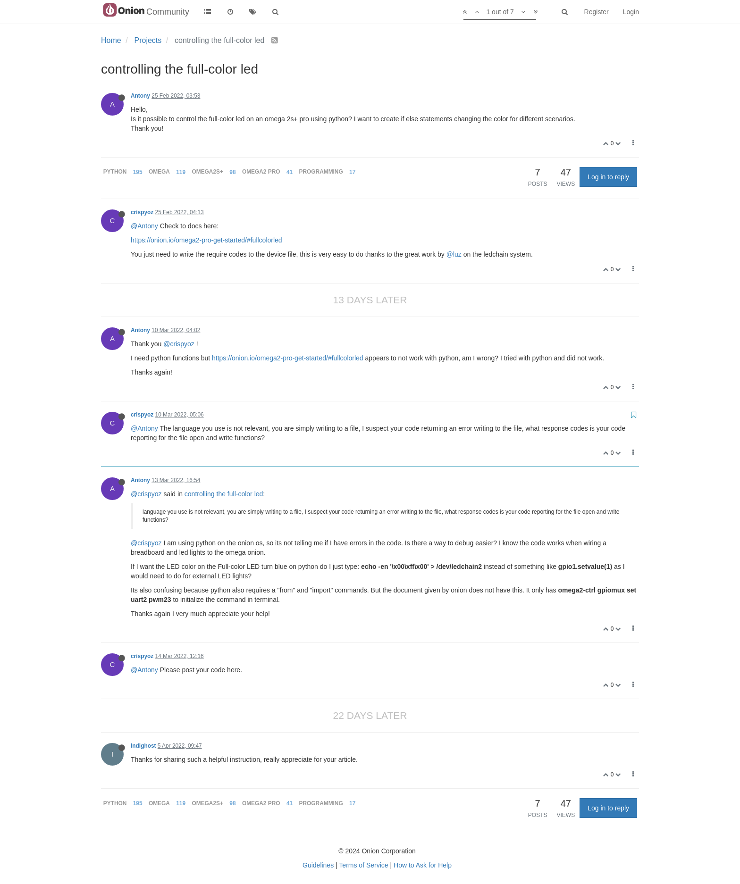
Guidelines (318, 865)
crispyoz (142, 212)
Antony (140, 95)
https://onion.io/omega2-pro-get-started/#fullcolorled (206, 240)
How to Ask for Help (423, 865)
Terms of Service (363, 865)
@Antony (144, 226)
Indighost (143, 745)
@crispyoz (178, 344)
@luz (454, 254)
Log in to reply (608, 177)
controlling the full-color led (224, 494)
